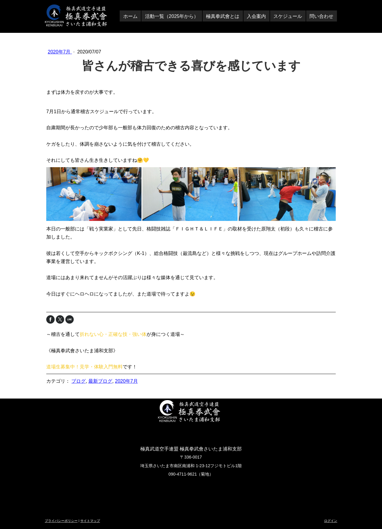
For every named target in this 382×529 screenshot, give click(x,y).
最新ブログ (100, 381)
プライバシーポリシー (61, 520)
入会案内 (256, 16)
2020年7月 (60, 51)
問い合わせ (321, 16)
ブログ (78, 381)
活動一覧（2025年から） (172, 16)
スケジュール (287, 16)
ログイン (330, 520)
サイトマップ (90, 520)
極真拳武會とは (222, 16)
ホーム (130, 16)
